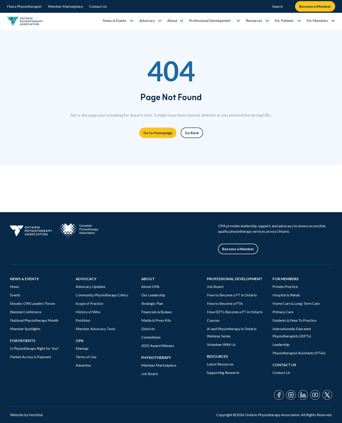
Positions (83, 320)
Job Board (149, 373)
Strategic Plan (152, 303)
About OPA (150, 286)
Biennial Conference (25, 312)
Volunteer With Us (221, 344)
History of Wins (88, 312)
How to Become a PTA (225, 303)
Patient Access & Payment (30, 357)
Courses (213, 320)
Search (277, 6)
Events (15, 295)
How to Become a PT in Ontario (232, 295)
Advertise (83, 365)
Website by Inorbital (26, 415)
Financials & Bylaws (156, 312)
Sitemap (82, 348)
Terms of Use (86, 357)
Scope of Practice (89, 303)
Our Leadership (153, 295)
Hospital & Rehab (286, 295)
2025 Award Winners (157, 345)
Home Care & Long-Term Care (296, 303)
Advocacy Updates (90, 286)
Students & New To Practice (294, 320)
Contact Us (98, 6)
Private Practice (285, 286)
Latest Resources (220, 364)
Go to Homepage (157, 133)
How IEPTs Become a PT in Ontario (235, 312)
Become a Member (315, 6)
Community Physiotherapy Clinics (102, 295)
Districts (148, 328)
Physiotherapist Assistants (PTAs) (299, 353)
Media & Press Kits (156, 320)
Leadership (281, 344)
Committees (151, 337)
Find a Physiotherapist (24, 6)
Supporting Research (223, 372)
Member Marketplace (65, 6)
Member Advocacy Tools (95, 328)
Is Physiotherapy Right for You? (34, 348)
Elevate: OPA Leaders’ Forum (32, 303)
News (14, 286)
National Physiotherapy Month (34, 320)
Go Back (192, 133)
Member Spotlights (25, 328)
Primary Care (283, 312)
